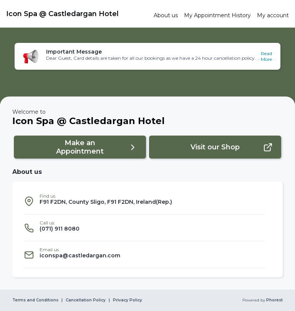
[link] (77, 13)
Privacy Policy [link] (127, 300)
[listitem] (144, 201)
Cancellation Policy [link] (86, 300)
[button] (147, 56)
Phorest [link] (274, 300)
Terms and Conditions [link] (35, 300)
